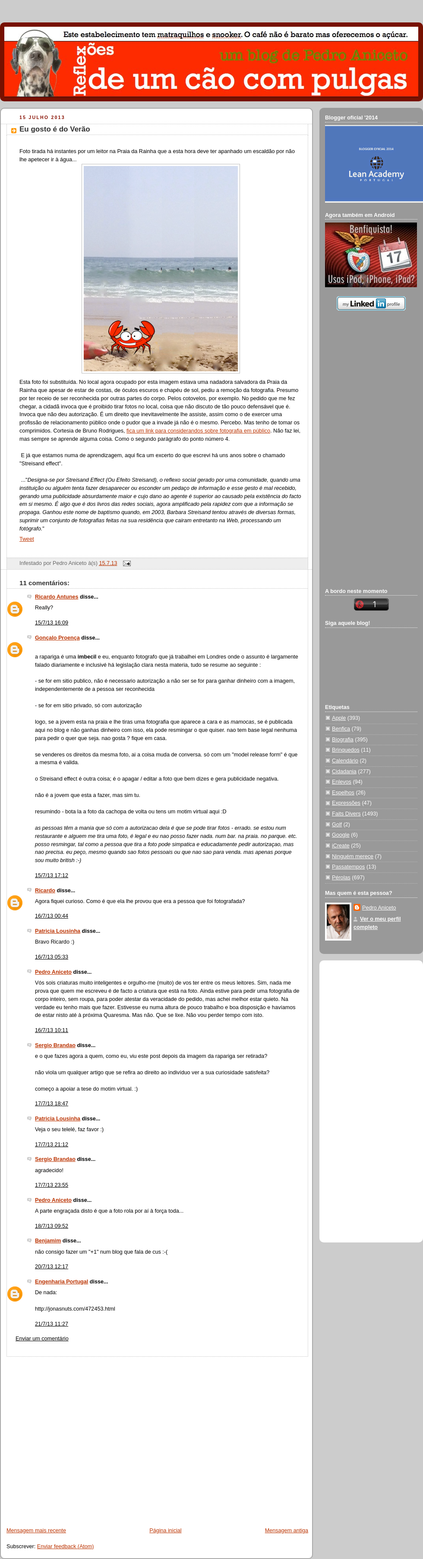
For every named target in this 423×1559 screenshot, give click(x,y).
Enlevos (341, 782)
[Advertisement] (81, 1437)
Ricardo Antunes (56, 597)
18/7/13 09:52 (51, 1226)
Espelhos (343, 793)
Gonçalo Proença (57, 638)
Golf (337, 825)
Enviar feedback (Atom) (65, 1546)
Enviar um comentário (42, 1339)
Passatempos (348, 867)
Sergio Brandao (55, 1045)
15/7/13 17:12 (51, 875)
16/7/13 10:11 (51, 1030)
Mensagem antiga (286, 1531)
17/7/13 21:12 (51, 1145)
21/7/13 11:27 (51, 1324)
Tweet (26, 539)
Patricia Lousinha (57, 931)
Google (341, 835)
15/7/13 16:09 (51, 623)
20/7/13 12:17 (51, 1267)
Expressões (346, 803)
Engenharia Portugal (61, 1282)
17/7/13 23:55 (51, 1185)
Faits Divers (346, 814)
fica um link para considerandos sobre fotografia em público (198, 431)
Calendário (345, 761)
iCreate (341, 846)
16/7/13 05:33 (51, 957)
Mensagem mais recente (36, 1531)
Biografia (343, 740)
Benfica (341, 729)
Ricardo (45, 891)
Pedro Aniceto (53, 972)
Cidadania (344, 772)
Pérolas (341, 878)
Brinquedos (346, 750)
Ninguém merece (352, 856)
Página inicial (165, 1531)
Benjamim (48, 1241)
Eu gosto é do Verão (54, 129)
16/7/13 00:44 (51, 916)
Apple (339, 718)
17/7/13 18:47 (51, 1104)
